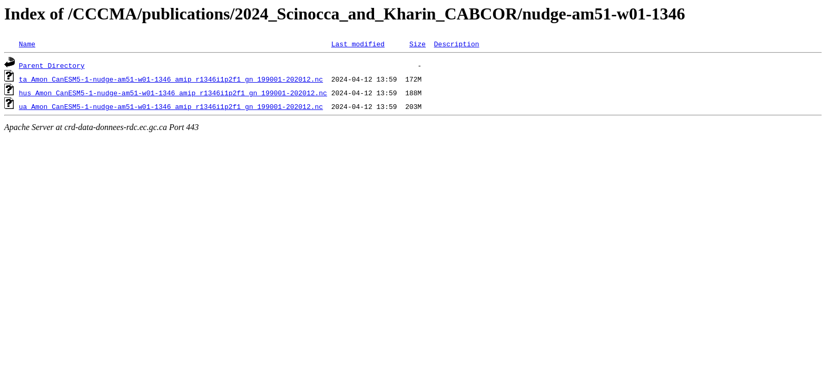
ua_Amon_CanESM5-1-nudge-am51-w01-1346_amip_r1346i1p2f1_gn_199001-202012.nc (171, 106)
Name (27, 43)
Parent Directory (52, 65)
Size (417, 43)
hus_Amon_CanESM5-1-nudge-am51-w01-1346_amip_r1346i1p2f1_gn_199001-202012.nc (173, 92)
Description (456, 43)
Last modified (358, 43)
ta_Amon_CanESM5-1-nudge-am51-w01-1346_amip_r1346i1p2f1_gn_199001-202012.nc (171, 79)
